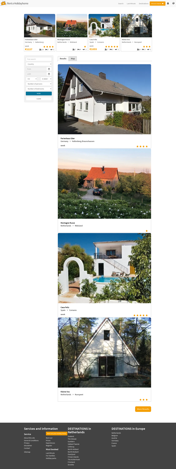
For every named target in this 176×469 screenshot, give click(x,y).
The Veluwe (72, 439)
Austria (114, 438)
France (114, 443)
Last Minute (131, 3)
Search (120, 3)
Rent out (49, 438)
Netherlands (116, 433)
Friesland (71, 462)
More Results (143, 409)
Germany (115, 440)
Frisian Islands (73, 457)
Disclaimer (28, 445)
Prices (48, 440)
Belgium (115, 435)
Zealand (71, 436)
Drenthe (71, 464)
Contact (27, 448)
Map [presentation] (73, 58)
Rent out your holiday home (56, 433)
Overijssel (71, 454)
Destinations (143, 3)
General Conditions (31, 440)
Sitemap (27, 452)
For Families (50, 455)
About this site (29, 438)
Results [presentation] (63, 58)
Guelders (71, 441)
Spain (114, 446)
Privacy (26, 443)
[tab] (63, 58)
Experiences (50, 443)
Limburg (71, 446)
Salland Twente (73, 444)
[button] (167, 3)
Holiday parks (51, 458)
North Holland (73, 449)
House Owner (157, 3)
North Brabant (73, 452)
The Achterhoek (74, 459)
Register (49, 445)
